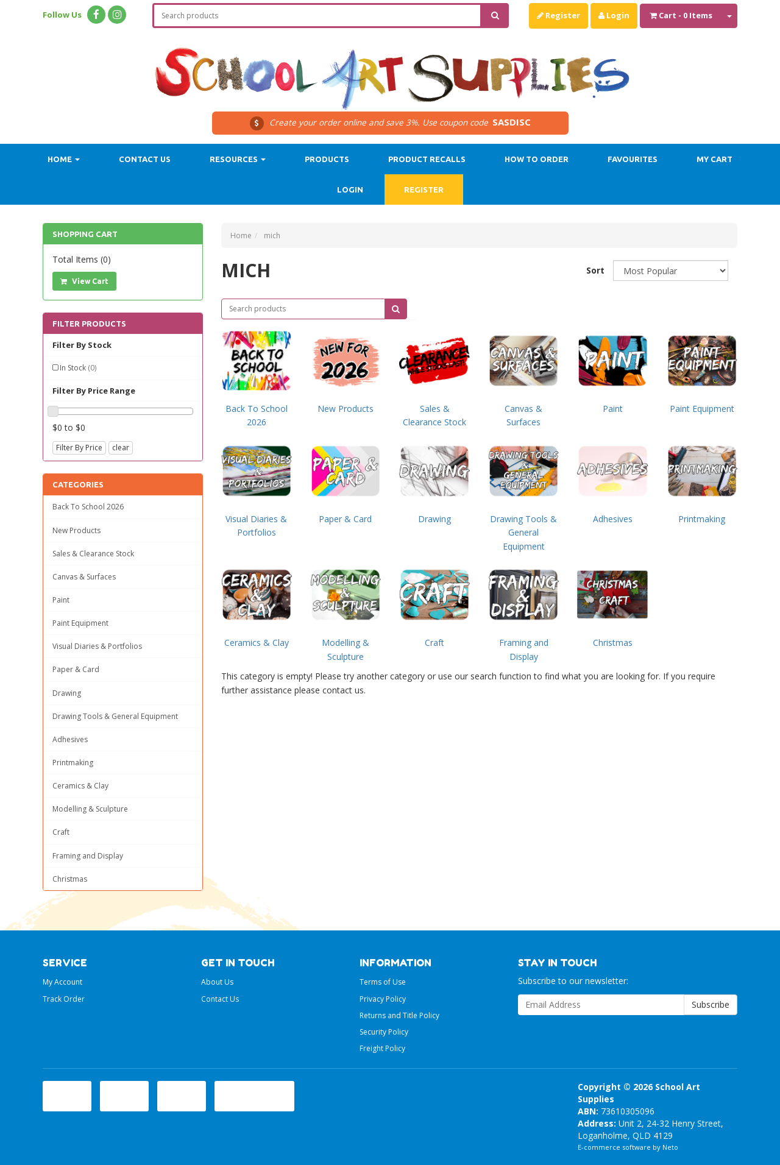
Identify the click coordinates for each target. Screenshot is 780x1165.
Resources (238, 159)
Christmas (69, 879)
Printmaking (72, 762)
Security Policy (384, 1032)
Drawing (66, 693)
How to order (537, 159)
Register (558, 15)
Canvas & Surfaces (84, 577)
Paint (60, 600)
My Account (62, 982)
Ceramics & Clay (80, 786)
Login (613, 15)
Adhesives (70, 739)
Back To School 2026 (88, 506)
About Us (217, 982)
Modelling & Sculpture (90, 809)
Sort (595, 270)
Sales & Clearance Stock (93, 553)
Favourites (633, 159)
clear (120, 447)
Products (327, 159)
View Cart (84, 281)
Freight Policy (382, 1048)
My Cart (714, 159)
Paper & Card (75, 669)
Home (64, 159)
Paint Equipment (80, 623)
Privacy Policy (383, 999)
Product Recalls (427, 159)
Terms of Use (383, 982)
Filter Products (89, 323)
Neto (670, 1147)
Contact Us (145, 159)
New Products (76, 530)
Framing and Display (87, 856)
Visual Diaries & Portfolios (97, 646)
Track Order (64, 999)
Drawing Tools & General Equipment (115, 716)
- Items (681, 15)
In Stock (78, 368)
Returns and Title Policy (399, 1015)
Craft (60, 832)
